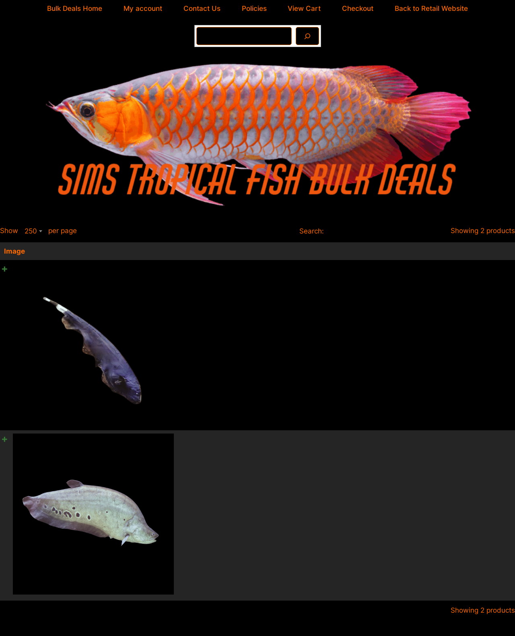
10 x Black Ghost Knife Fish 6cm (225, 268)
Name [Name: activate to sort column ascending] (183, 251)
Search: (370, 231)
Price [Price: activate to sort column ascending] (375, 251)
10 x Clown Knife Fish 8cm (215, 439)
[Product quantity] (500, 270)
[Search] (307, 36)
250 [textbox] (31, 231)
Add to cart (487, 292)
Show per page (38, 231)
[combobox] (33, 231)
